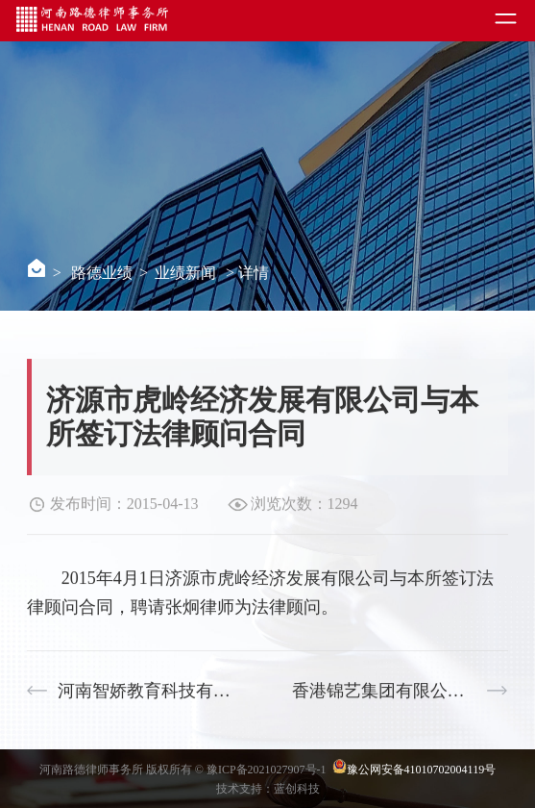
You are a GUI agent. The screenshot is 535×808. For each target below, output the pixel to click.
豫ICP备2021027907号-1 (268, 769)
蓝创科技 (297, 788)
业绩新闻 (185, 273)
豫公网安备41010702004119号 (422, 769)
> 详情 (247, 273)
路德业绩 (102, 273)
